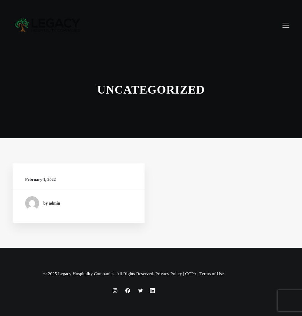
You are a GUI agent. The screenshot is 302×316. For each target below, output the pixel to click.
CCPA (190, 273)
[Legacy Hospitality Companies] (47, 25)
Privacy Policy (168, 273)
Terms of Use (211, 273)
